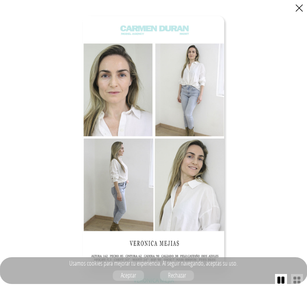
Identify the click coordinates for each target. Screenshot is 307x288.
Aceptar (128, 275)
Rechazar (177, 275)
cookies (95, 263)
